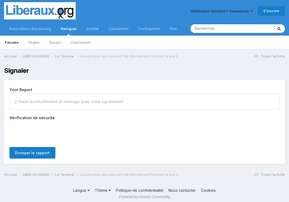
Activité (92, 28)
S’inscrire (271, 11)
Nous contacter (182, 190)
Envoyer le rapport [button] (32, 152)
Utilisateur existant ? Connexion (222, 11)
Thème (103, 190)
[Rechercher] (216, 28)
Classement (80, 42)
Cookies (208, 190)
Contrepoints (149, 28)
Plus (173, 28)
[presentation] (50, 132)
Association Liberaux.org (30, 28)
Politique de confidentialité (139, 190)
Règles (34, 42)
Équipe (55, 42)
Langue (81, 190)
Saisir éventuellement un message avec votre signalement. (69, 101)
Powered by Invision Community (144, 197)
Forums (12, 42)
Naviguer (69, 31)
